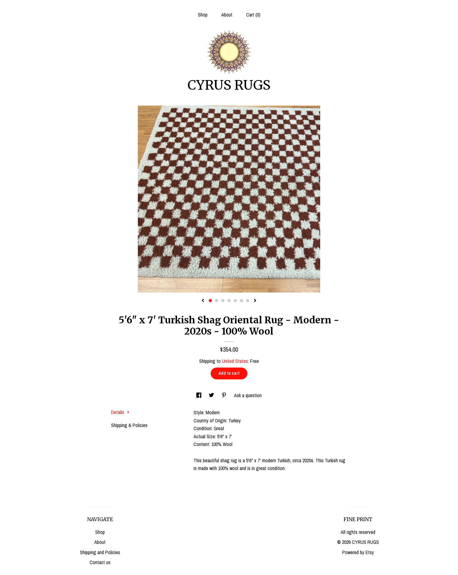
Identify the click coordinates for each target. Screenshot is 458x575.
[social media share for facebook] (199, 395)
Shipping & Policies (129, 425)
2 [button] (216, 300)
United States (235, 361)
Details (120, 412)
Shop (203, 14)
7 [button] (247, 300)
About (226, 14)
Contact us (100, 562)
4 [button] (229, 300)
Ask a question (248, 395)
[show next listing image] (255, 301)
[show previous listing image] (202, 301)
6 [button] (241, 300)
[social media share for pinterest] (225, 395)
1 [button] (210, 300)
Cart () (253, 14)
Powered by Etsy (358, 552)
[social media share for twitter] (212, 395)
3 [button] (222, 300)
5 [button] (235, 300)
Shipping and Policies (100, 552)
